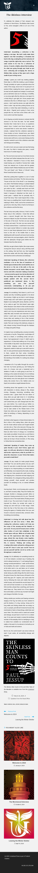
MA (32, 865)
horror (9, 704)
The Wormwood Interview (19, 802)
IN (22, 865)
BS (24, 865)
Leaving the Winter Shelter (19, 841)
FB (30, 865)
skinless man (24, 704)
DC (27, 865)
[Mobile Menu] (33, 5)
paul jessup (16, 704)
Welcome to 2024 (19, 763)
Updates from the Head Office (20, 698)
